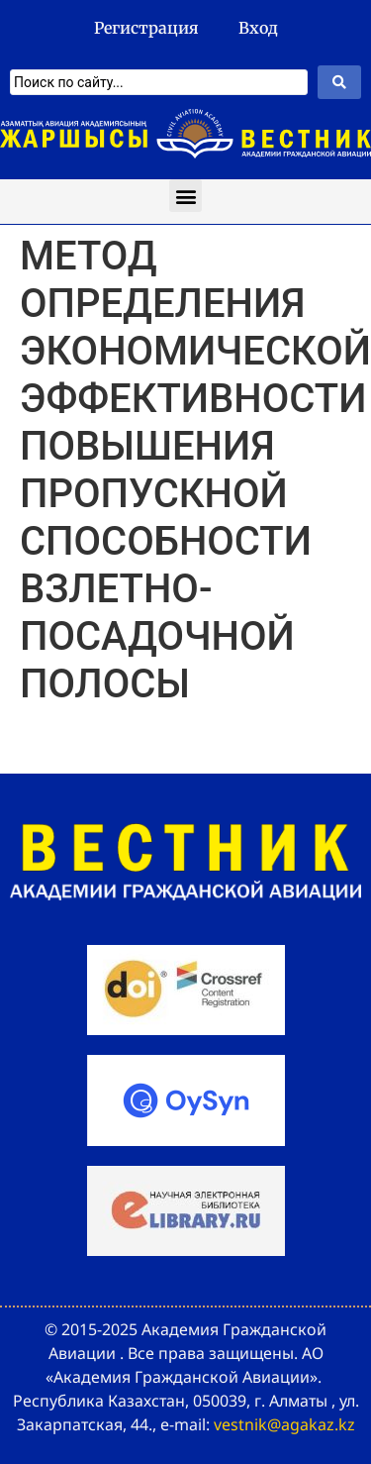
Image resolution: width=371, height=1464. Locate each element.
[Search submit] (339, 82)
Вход (258, 28)
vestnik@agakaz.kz (284, 1424)
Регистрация (146, 28)
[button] (185, 195)
